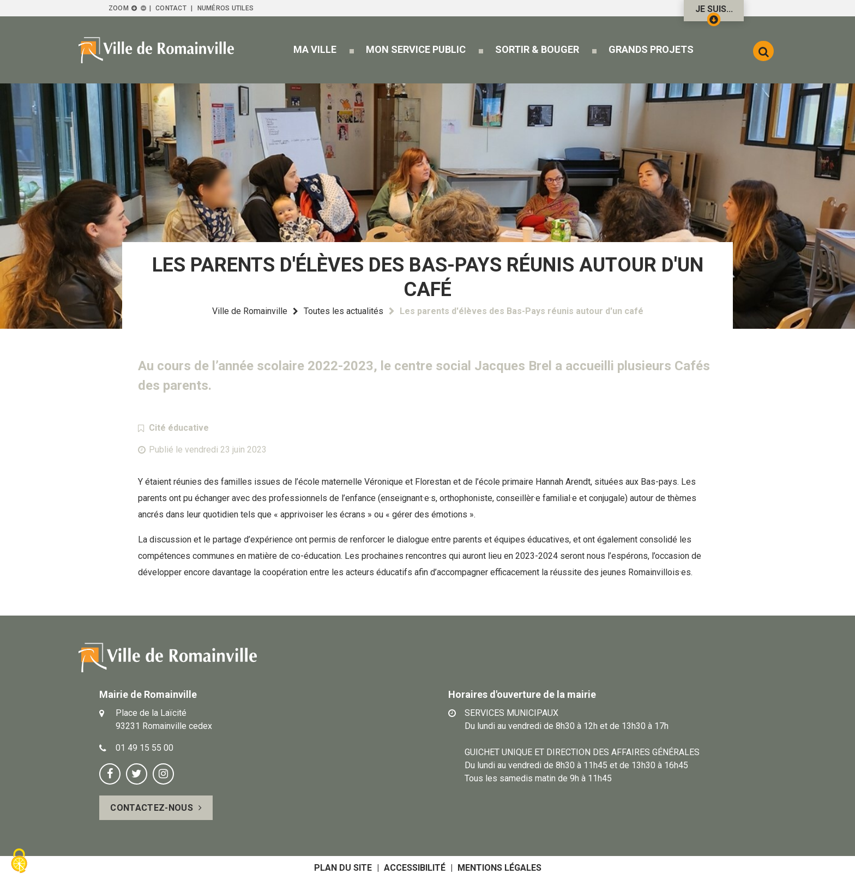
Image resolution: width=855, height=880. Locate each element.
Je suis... (714, 12)
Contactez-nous (151, 808)
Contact (170, 8)
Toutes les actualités (343, 311)
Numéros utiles (225, 8)
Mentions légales (499, 868)
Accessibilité (414, 868)
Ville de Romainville (249, 311)
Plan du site (343, 868)
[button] (314, 49)
